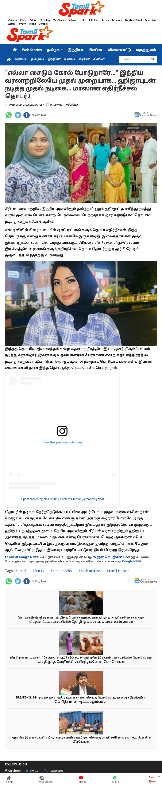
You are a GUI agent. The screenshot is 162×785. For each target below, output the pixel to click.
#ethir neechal (61, 570)
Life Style (94, 20)
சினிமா (95, 50)
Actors (105, 20)
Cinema (12, 20)
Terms (32, 23)
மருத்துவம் (146, 50)
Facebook (13, 771)
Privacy (22, 23)
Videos (72, 20)
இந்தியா (75, 50)
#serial (21, 570)
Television (150, 20)
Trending (45, 20)
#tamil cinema (117, 570)
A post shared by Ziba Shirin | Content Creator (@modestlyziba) (62, 499)
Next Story (152, 779)
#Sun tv (37, 570)
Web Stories (59, 20)
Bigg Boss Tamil (133, 20)
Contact (43, 23)
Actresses (117, 20)
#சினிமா (72, 105)
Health (82, 20)
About (11, 23)
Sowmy (57, 105)
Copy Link (40, 115)
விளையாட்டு (119, 50)
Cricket (33, 20)
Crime (23, 20)
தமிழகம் (54, 50)
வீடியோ (84, 59)
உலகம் (69, 59)
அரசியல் (20, 59)
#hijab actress (89, 570)
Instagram (53, 771)
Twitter (33, 771)
